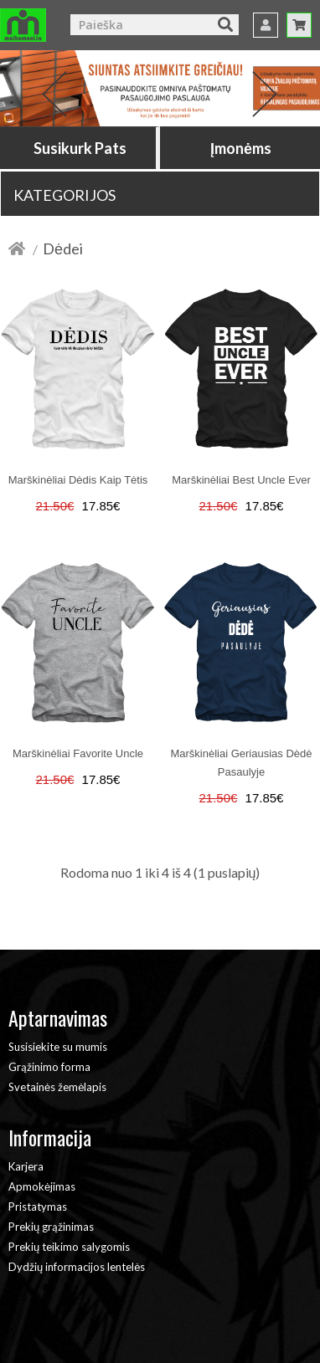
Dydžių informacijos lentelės (76, 1266)
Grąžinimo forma (49, 1066)
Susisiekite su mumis (57, 1046)
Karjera (26, 1166)
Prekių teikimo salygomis (69, 1246)
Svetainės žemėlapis (57, 1087)
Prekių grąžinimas (51, 1226)
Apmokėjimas (41, 1186)
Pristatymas (37, 1206)
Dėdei (63, 248)
